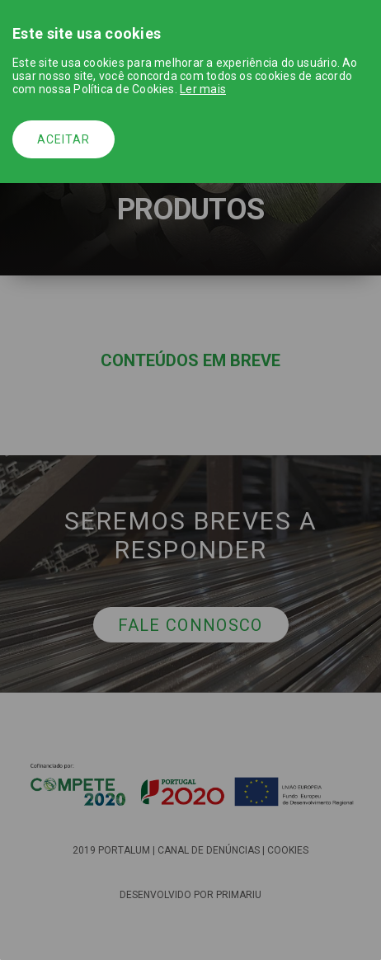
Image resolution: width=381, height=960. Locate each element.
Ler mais (203, 89)
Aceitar (63, 139)
